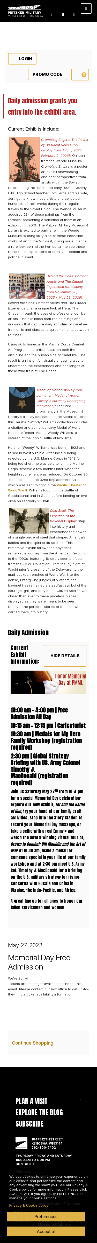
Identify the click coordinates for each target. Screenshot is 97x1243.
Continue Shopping (32, 1043)
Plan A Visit (32, 1101)
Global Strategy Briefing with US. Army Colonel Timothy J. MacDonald (45, 766)
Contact (24, 1164)
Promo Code (47, 74)
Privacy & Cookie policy (28, 1205)
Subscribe (29, 1124)
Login (51, 14)
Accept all (46, 1231)
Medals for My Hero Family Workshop (45, 737)
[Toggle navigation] (86, 8)
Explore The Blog (39, 1112)
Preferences (45, 1216)
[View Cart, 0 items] (80, 74)
